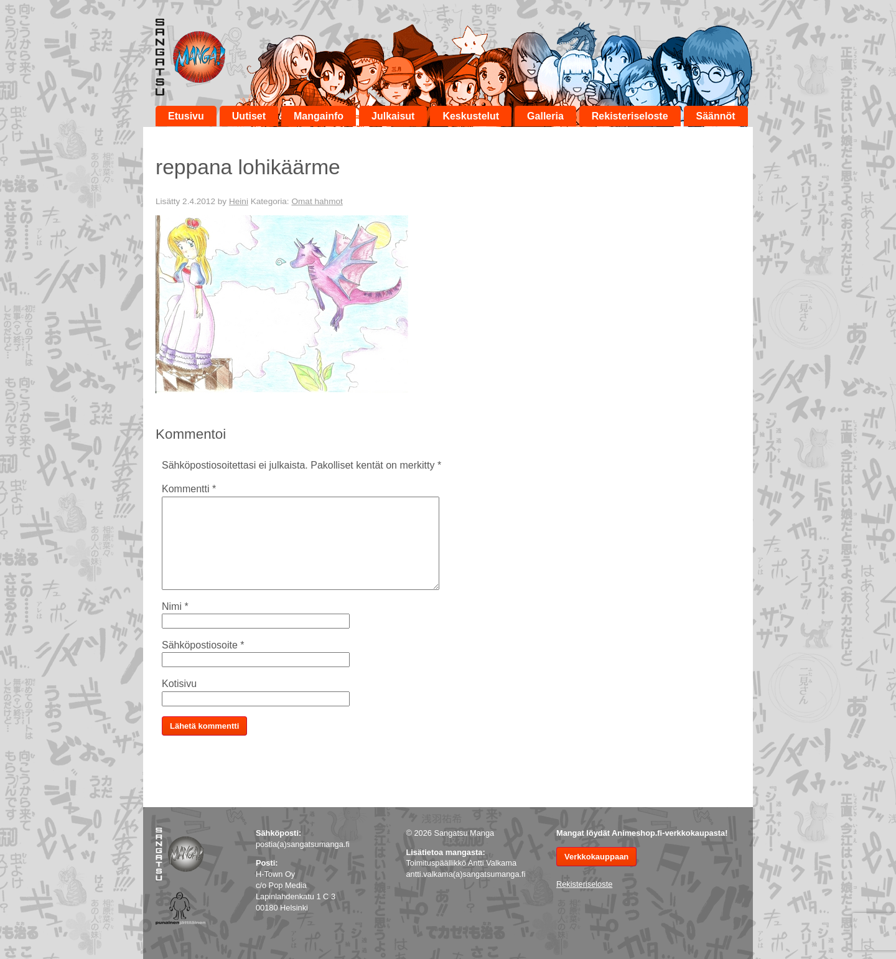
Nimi (175, 606)
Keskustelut (470, 116)
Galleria (545, 116)
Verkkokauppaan (596, 856)
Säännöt (715, 116)
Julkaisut (392, 116)
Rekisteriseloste (630, 116)
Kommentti (189, 489)
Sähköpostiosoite (203, 645)
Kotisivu (179, 683)
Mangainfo (318, 116)
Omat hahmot (316, 201)
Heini (238, 201)
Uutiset (249, 116)
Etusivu (186, 116)
